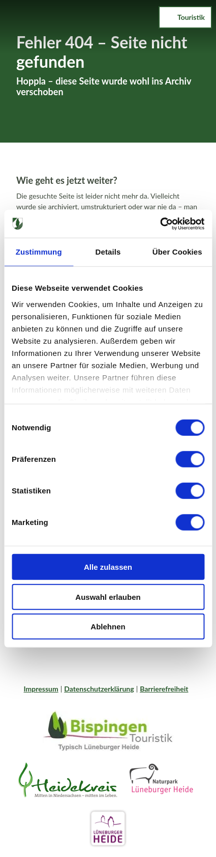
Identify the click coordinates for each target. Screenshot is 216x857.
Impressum (41, 688)
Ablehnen (107, 626)
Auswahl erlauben (107, 596)
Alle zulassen (108, 567)
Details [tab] (108, 251)
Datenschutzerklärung (99, 688)
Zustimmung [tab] (39, 251)
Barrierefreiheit (164, 688)
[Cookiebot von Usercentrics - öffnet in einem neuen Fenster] (159, 223)
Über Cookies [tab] (177, 251)
